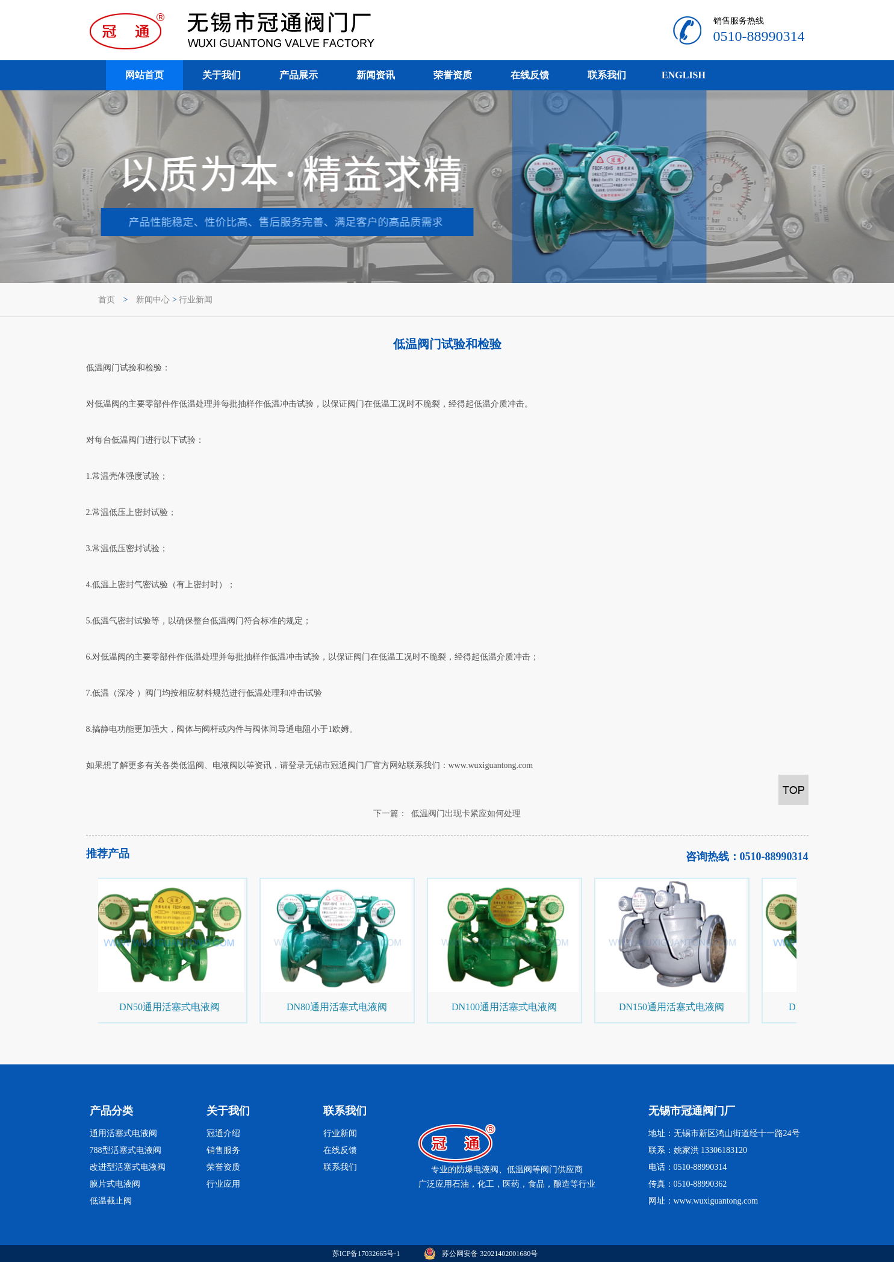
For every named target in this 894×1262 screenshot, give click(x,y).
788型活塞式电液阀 (125, 1150)
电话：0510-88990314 (687, 1167)
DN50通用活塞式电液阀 (170, 1007)
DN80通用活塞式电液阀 (337, 1007)
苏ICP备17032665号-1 (366, 1253)
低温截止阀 (111, 1200)
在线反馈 (530, 75)
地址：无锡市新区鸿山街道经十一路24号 (724, 1133)
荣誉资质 (452, 75)
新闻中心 (153, 299)
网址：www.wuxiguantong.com (703, 1200)
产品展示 (298, 75)
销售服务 (223, 1150)
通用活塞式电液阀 (123, 1133)
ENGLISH (684, 75)
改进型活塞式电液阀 (128, 1167)
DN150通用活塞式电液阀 (672, 1007)
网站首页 (144, 75)
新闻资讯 (375, 75)
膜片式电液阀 (115, 1184)
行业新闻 (196, 299)
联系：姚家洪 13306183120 (698, 1150)
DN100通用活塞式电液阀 (504, 1007)
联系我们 (607, 75)
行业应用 (223, 1184)
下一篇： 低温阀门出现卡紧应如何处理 (447, 813)
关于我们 (221, 75)
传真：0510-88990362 (687, 1184)
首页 (106, 299)
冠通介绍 (223, 1133)
